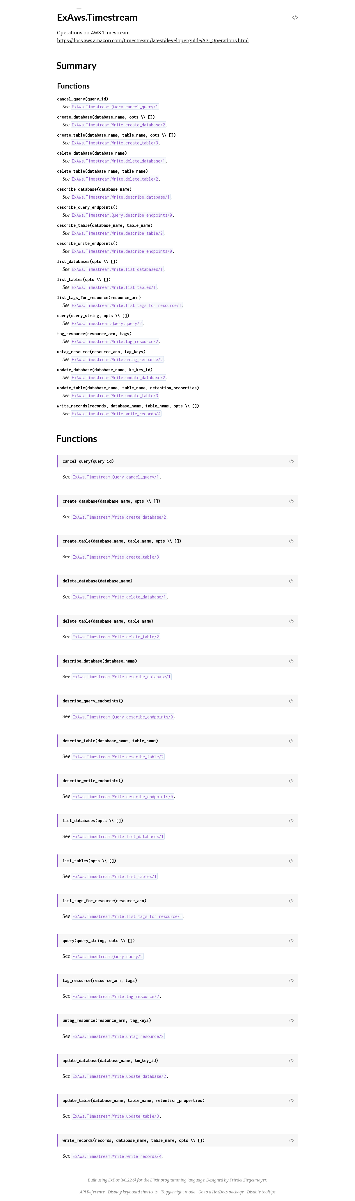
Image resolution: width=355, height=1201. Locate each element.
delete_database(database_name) (140, 153)
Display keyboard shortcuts (176, 1192)
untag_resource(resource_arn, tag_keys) (149, 351)
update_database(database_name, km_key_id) (152, 369)
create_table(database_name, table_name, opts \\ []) (164, 135)
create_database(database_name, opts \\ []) (154, 116)
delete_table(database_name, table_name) (150, 171)
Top (25, 79)
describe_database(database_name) (142, 189)
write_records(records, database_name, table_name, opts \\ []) (176, 405)
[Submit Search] (8, 8)
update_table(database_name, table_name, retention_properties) (176, 387)
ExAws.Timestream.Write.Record (51, 125)
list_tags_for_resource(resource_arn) (147, 297)
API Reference (135, 1192)
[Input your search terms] (43, 8)
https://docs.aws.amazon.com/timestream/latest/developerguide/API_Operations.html (201, 40)
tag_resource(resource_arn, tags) (142, 333)
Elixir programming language (221, 1180)
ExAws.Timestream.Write (43, 110)
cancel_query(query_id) (130, 98)
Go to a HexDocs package (264, 1192)
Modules (24, 53)
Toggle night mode (222, 1192)
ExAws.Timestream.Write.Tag (47, 133)
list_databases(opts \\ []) (135, 261)
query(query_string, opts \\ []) (141, 315)
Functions (35, 92)
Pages (21, 45)
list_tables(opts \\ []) (131, 279)
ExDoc (157, 1180)
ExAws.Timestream (45, 24)
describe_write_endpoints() (135, 243)
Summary (31, 86)
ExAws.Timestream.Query (44, 102)
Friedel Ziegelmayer (291, 1180)
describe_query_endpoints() (135, 207)
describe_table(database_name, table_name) (152, 225)
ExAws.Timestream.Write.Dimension (55, 118)
